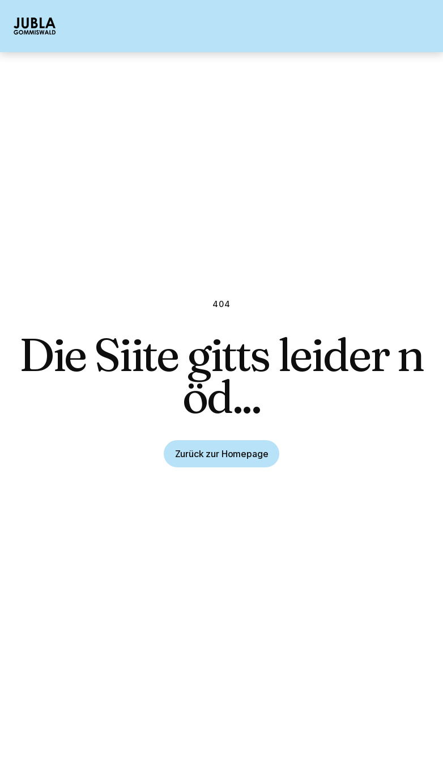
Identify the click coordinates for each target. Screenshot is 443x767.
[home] (35, 26)
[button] (423, 26)
